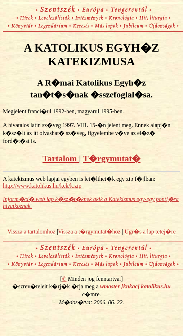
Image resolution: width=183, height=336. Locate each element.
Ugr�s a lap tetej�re (150, 231)
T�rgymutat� (111, 158)
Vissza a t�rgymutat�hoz (89, 231)
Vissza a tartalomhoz (31, 231)
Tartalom (61, 158)
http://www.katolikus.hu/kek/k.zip (42, 186)
